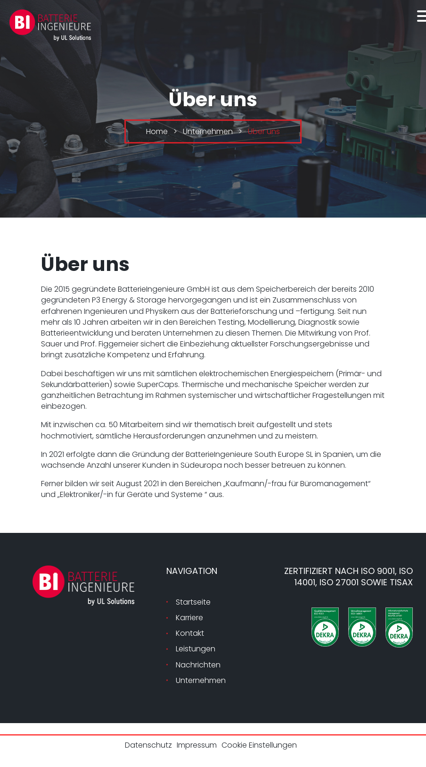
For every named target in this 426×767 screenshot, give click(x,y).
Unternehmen (201, 680)
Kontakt (190, 633)
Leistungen (195, 648)
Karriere (189, 617)
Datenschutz (148, 745)
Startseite (193, 602)
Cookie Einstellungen (259, 745)
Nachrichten (198, 664)
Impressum (197, 745)
